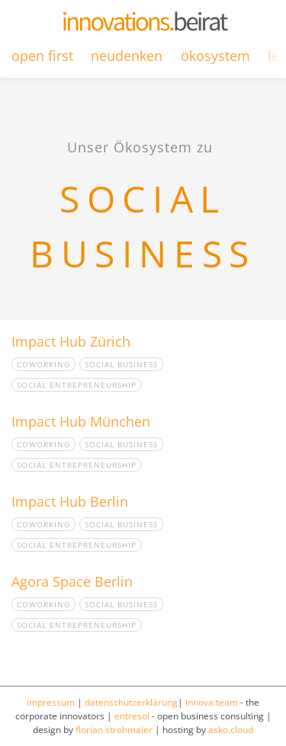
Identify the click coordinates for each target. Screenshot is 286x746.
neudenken (126, 55)
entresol (131, 715)
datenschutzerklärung (131, 702)
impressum (51, 702)
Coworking (43, 364)
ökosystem (215, 55)
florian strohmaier (114, 729)
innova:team (211, 702)
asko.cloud (230, 729)
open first (42, 55)
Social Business (121, 364)
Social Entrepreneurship (77, 384)
